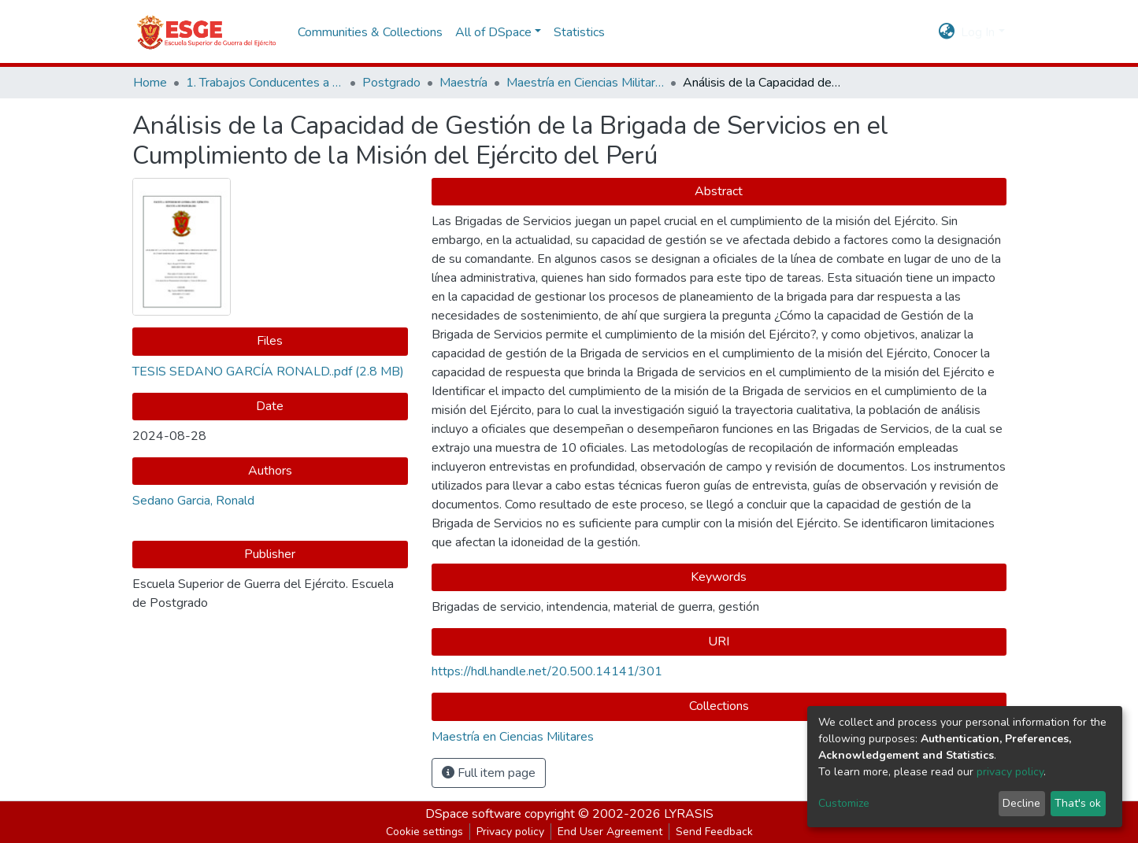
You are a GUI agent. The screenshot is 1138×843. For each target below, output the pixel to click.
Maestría (463, 82)
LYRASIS (689, 814)
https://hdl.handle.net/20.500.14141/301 (547, 671)
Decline (1021, 803)
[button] (946, 32)
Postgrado (391, 82)
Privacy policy (510, 831)
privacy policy (1010, 771)
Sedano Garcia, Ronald (193, 500)
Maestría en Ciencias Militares (585, 82)
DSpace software (473, 814)
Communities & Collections (370, 32)
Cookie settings (424, 831)
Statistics (579, 32)
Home (150, 82)
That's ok (1078, 803)
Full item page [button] (489, 773)
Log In (978, 32)
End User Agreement (610, 831)
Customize (843, 803)
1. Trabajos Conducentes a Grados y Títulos (264, 82)
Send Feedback (714, 831)
